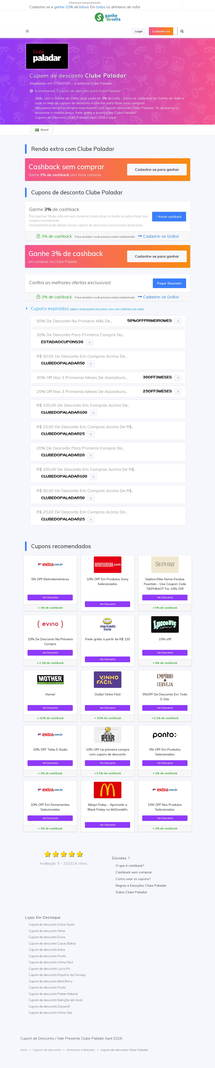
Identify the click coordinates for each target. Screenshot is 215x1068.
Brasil (41, 129)
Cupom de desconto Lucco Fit (49, 968)
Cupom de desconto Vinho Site (50, 1012)
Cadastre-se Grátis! (158, 236)
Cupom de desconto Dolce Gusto (52, 924)
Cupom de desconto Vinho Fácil (51, 962)
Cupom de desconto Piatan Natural (53, 994)
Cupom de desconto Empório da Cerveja (57, 975)
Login (138, 31)
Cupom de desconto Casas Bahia (52, 943)
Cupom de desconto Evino (47, 937)
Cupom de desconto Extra (47, 949)
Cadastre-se (161, 31)
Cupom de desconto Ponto (47, 956)
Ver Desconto (50, 597)
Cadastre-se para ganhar (157, 169)
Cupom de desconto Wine (47, 931)
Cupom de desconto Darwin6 (49, 1006)
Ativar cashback (168, 216)
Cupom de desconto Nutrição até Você (55, 1000)
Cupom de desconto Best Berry (51, 981)
